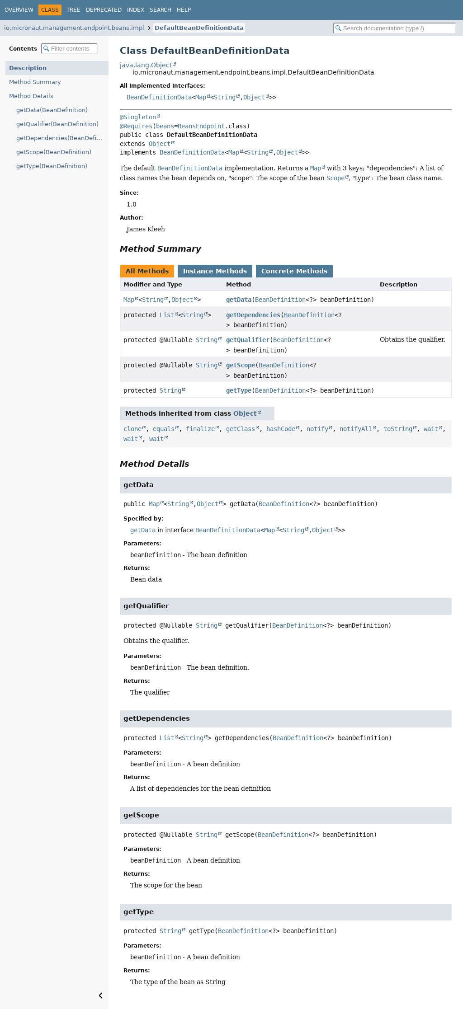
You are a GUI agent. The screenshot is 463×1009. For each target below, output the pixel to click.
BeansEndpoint (201, 126)
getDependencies (253, 315)
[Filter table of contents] (69, 48)
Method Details (31, 96)
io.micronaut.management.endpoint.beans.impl (74, 27)
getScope (240, 365)
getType (238, 390)
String (225, 97)
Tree (73, 10)
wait (431, 428)
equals (164, 428)
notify (317, 428)
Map (200, 97)
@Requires (136, 126)
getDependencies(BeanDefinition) (62, 138)
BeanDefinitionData (159, 97)
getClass (240, 428)
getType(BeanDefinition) (51, 166)
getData (238, 299)
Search (160, 10)
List (167, 315)
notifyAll (356, 428)
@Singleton (138, 117)
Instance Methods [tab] (215, 271)
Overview (19, 10)
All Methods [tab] (147, 271)
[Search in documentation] (394, 28)
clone (132, 428)
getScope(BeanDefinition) (53, 152)
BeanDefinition (280, 299)
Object (254, 97)
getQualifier (247, 339)
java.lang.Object (146, 65)
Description (28, 68)
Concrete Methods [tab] (294, 271)
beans (165, 126)
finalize (200, 428)
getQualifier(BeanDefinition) (57, 124)
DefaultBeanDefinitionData (199, 27)
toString (397, 428)
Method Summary (35, 82)
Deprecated (104, 10)
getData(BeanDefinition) (52, 110)
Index (135, 10)
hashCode (280, 428)
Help (184, 10)
